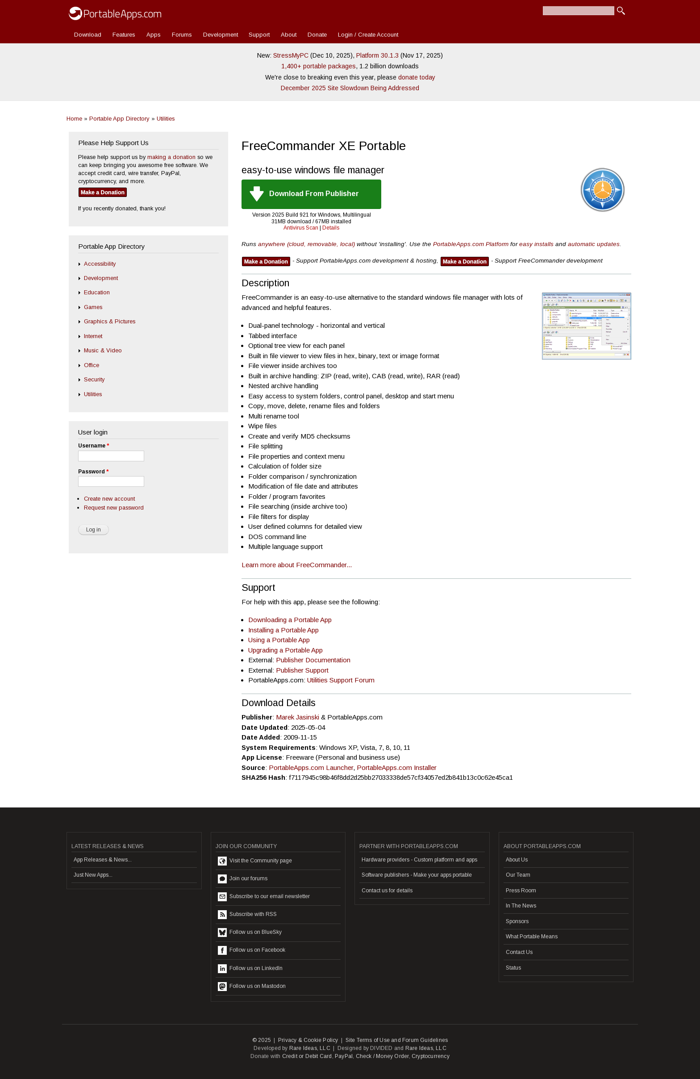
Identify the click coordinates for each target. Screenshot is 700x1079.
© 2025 (261, 1040)
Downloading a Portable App (290, 619)
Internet (93, 336)
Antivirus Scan (300, 228)
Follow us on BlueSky (250, 932)
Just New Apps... (93, 875)
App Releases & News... (103, 860)
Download (87, 34)
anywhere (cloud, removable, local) (306, 244)
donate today (416, 77)
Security (94, 379)
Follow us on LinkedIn (250, 968)
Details (330, 228)
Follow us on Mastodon (252, 986)
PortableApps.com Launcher (311, 767)
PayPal (344, 1056)
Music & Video (103, 350)
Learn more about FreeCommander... (297, 565)
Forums (182, 34)
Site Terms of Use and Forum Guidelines (397, 1040)
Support (259, 34)
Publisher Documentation (313, 660)
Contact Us (519, 952)
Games (93, 307)
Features (123, 34)
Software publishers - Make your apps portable (417, 875)
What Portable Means (532, 936)
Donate (317, 34)
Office (91, 365)
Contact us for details (387, 890)
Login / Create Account (368, 34)
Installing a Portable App (283, 630)
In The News (521, 906)
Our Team (518, 875)
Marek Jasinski (297, 717)
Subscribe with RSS (247, 914)
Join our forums (242, 878)
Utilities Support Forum (341, 680)
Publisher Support (302, 670)
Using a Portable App (279, 640)
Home (74, 118)
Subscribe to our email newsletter (264, 896)
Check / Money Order (382, 1056)
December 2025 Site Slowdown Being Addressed (350, 88)
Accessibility (100, 263)
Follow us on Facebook (251, 950)
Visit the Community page (255, 861)
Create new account (109, 498)
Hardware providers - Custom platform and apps (419, 860)
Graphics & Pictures (109, 321)
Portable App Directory (119, 118)
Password (93, 471)
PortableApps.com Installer (397, 767)
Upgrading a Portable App (285, 650)
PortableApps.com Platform (470, 244)
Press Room (521, 890)
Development (220, 34)
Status (513, 968)
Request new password (114, 507)
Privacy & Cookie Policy (308, 1040)
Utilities (166, 118)
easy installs (536, 244)
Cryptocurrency (431, 1056)
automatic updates (594, 244)
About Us (517, 860)
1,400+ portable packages (318, 66)
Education (97, 292)
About (288, 34)
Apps (153, 34)
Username (93, 446)
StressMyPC (290, 55)
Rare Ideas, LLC (309, 1048)
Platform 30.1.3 (377, 55)
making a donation (171, 157)
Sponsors (517, 921)
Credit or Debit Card (307, 1056)
